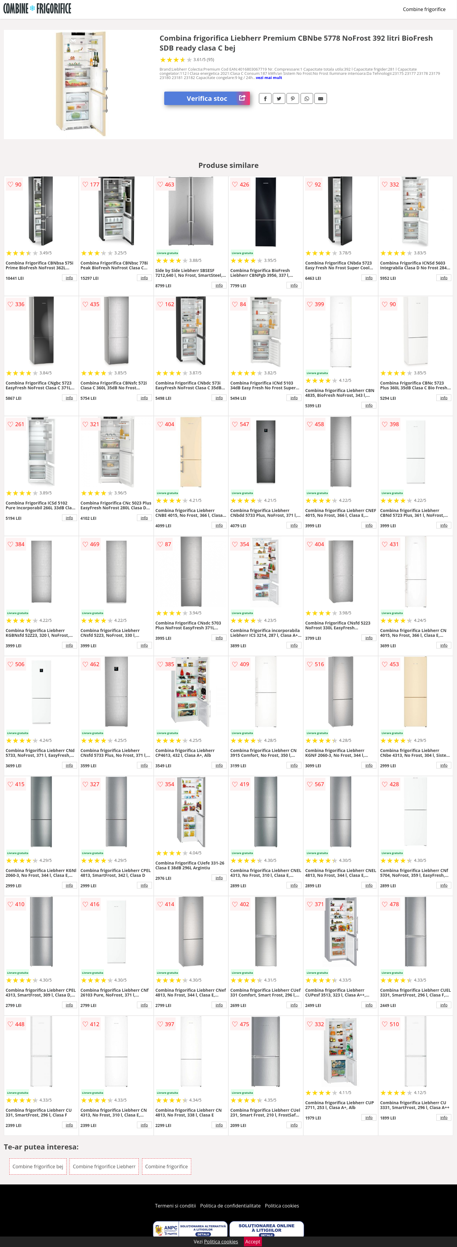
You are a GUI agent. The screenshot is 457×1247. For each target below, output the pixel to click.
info (69, 277)
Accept (252, 1241)
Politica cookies (282, 1205)
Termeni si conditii (175, 1205)
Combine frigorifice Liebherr (104, 1166)
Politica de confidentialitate (230, 1205)
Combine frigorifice (424, 9)
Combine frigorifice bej (38, 1166)
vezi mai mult (269, 77)
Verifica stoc (218, 98)
